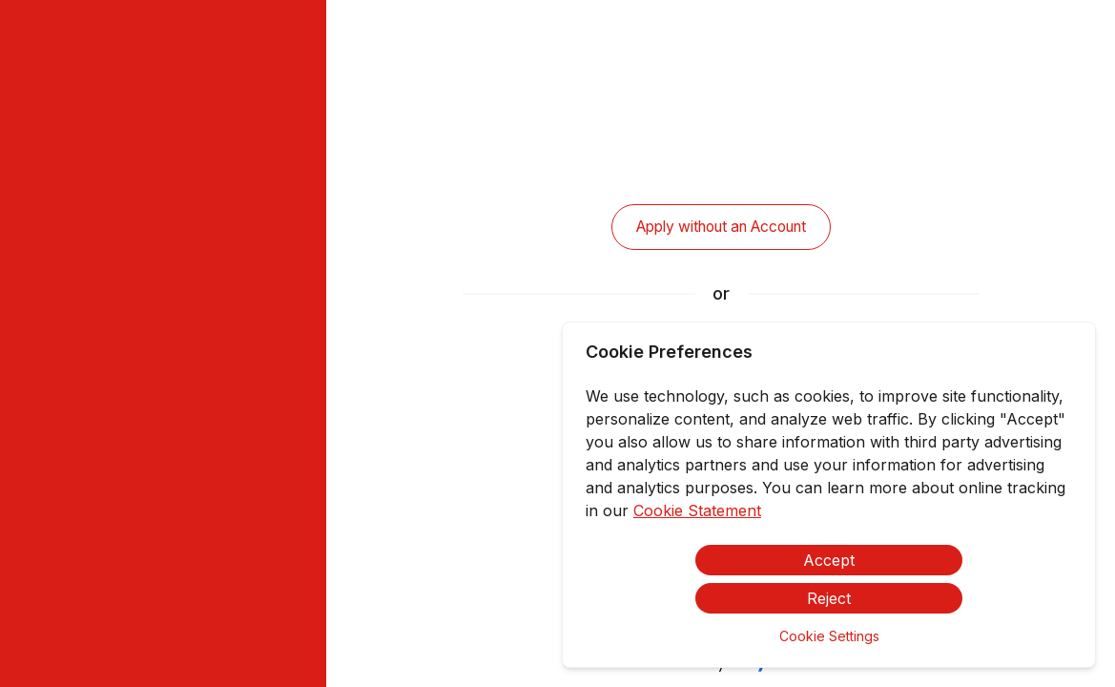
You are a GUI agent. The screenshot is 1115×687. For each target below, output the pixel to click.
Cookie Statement (697, 510)
